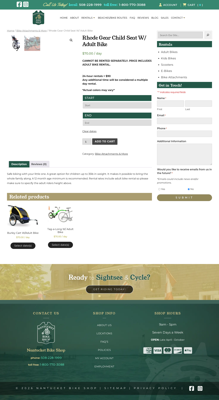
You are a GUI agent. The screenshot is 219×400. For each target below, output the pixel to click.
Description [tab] (19, 164)
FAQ (132, 17)
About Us (104, 325)
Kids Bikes (168, 58)
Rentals (86, 17)
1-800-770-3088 (132, 5)
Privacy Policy (155, 388)
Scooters (167, 64)
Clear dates (89, 131)
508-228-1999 (90, 5)
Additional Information (171, 141)
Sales (164, 17)
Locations (104, 333)
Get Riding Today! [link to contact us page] (109, 289)
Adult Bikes (169, 52)
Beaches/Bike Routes (112, 17)
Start (89, 98)
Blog (154, 17)
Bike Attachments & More (31, 30)
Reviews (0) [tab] (39, 164)
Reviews (143, 17)
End (88, 115)
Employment (104, 366)
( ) (193, 5)
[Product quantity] (87, 141)
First (159, 109)
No (192, 189)
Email (161, 115)
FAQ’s (104, 341)
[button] (71, 40)
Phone (162, 128)
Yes (163, 189)
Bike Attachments (174, 77)
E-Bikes (166, 71)
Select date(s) (23, 245)
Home (64, 17)
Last (187, 109)
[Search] (208, 35)
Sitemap (115, 388)
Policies (104, 349)
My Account (104, 358)
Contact (177, 17)
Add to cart (105, 141)
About (74, 17)
